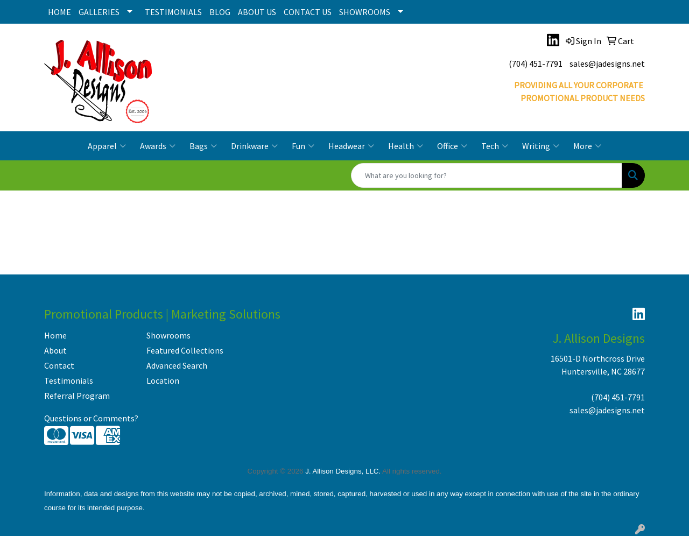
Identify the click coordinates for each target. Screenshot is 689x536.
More (587, 145)
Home (55, 335)
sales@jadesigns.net (607, 63)
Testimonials (68, 380)
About (55, 350)
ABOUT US (257, 11)
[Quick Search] (486, 175)
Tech (494, 145)
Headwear (351, 145)
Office (452, 145)
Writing (540, 145)
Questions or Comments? (91, 418)
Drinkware (254, 145)
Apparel (107, 145)
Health (405, 145)
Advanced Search (176, 365)
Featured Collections (184, 350)
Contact (59, 365)
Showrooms (168, 335)
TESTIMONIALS (173, 11)
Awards (157, 145)
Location (162, 380)
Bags (203, 145)
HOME (59, 11)
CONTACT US (308, 11)
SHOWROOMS (364, 11)
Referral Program (77, 395)
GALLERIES (99, 11)
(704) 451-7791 (536, 63)
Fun (303, 145)
